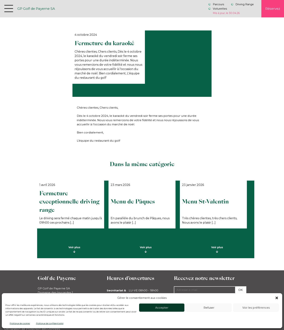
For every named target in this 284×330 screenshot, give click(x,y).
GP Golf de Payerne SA (36, 9)
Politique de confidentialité (49, 323)
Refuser (209, 307)
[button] (277, 298)
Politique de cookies (20, 323)
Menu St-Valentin (205, 201)
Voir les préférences (256, 307)
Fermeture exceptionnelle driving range (69, 201)
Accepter (161, 307)
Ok (240, 290)
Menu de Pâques (133, 201)
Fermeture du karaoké (104, 43)
